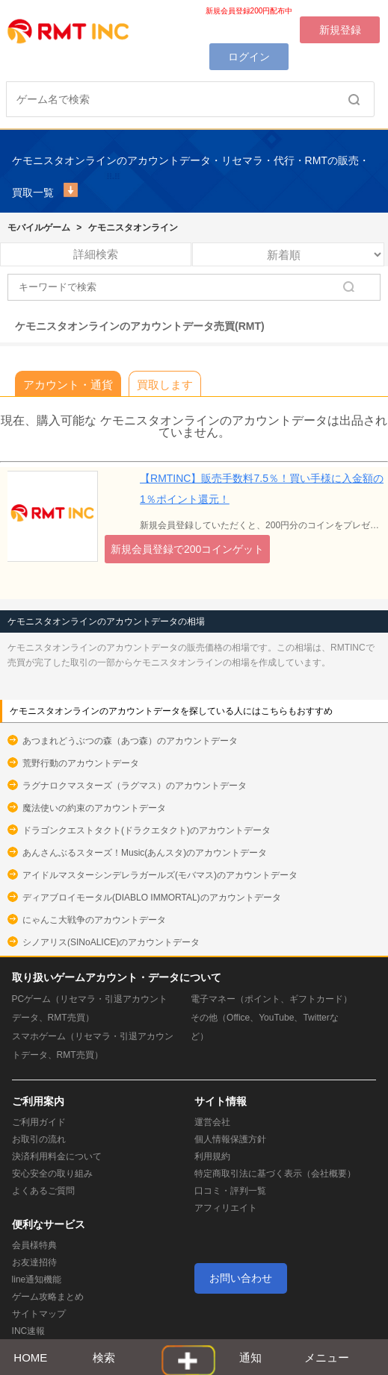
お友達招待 (34, 1262)
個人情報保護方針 (230, 1139)
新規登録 (340, 30)
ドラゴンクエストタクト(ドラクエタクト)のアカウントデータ (146, 830)
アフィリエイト (225, 1208)
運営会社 (212, 1122)
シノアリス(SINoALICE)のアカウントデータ (111, 942)
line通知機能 (37, 1279)
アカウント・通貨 (68, 384)
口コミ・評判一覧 (230, 1190)
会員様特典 (34, 1245)
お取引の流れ (39, 1139)
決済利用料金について (57, 1156)
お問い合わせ (240, 1278)
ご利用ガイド (39, 1122)
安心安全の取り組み (52, 1173)
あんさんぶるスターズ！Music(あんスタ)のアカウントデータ (144, 853)
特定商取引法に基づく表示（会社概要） (275, 1173)
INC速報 (29, 1331)
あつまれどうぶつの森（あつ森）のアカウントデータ (130, 741)
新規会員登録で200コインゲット (187, 549)
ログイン (249, 57)
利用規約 (212, 1156)
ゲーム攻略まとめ (48, 1296)
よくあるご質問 (43, 1190)
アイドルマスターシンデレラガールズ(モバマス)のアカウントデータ (160, 875)
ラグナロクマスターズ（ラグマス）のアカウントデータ (134, 785)
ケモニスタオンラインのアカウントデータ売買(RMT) (140, 326)
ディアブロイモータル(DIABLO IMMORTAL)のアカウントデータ (151, 897)
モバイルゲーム (38, 227)
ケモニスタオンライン (133, 227)
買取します (165, 384)
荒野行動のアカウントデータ (80, 763)
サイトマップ (39, 1314)
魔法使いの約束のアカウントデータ (94, 808)
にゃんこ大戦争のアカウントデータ (94, 920)
